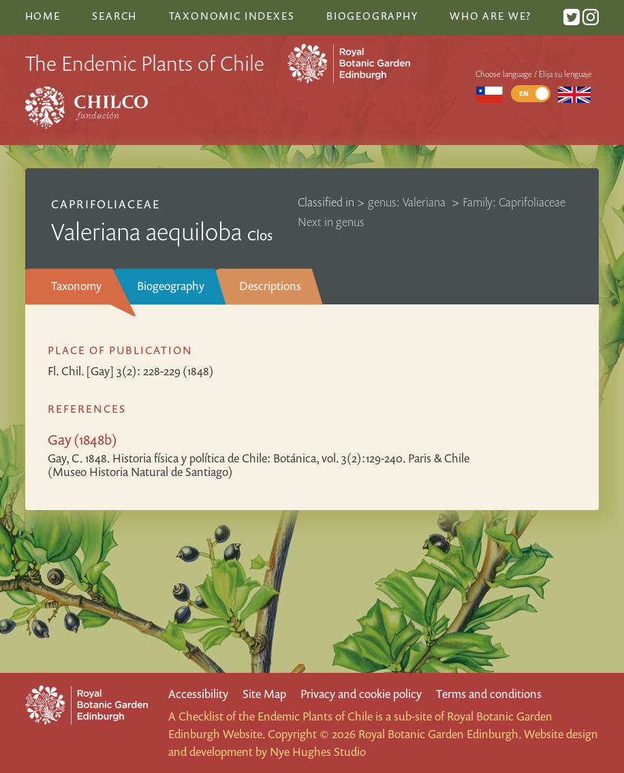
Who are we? (490, 15)
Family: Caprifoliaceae (514, 202)
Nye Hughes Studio (318, 751)
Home (43, 15)
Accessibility (198, 693)
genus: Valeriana (408, 202)
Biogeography (170, 286)
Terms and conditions (489, 693)
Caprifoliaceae (105, 204)
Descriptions (270, 286)
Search (114, 15)
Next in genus (331, 222)
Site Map (264, 693)
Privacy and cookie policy (361, 693)
